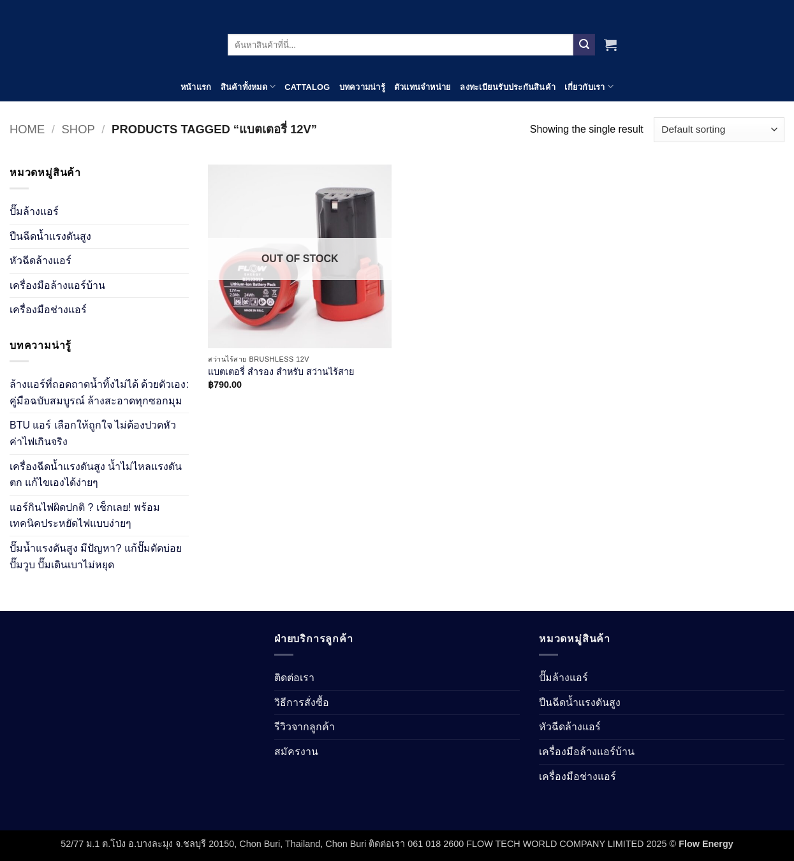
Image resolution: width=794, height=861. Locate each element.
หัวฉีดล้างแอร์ (40, 260)
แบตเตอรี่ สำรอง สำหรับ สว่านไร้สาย (281, 372)
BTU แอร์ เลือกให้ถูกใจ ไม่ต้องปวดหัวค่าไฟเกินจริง (93, 433)
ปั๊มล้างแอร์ (34, 211)
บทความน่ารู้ (362, 87)
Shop (78, 129)
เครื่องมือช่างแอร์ (48, 309)
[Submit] (584, 44)
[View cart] (610, 45)
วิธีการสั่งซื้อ (301, 702)
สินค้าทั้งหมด (248, 86)
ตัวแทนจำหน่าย (423, 87)
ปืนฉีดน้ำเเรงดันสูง (50, 236)
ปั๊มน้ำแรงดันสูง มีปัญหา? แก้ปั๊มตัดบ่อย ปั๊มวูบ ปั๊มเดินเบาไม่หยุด (96, 556)
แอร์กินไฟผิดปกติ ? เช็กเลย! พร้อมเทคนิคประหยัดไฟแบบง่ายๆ (85, 515)
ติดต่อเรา (294, 677)
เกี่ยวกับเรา (589, 86)
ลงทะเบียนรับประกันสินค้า (507, 87)
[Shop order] (719, 129)
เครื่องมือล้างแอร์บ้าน (57, 285)
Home (27, 129)
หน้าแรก (196, 87)
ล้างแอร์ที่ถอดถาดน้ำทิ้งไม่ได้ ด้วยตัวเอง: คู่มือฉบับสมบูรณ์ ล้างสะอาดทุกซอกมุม (99, 392)
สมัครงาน (296, 751)
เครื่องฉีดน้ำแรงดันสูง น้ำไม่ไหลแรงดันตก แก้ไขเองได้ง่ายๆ (96, 475)
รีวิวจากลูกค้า (304, 726)
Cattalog (307, 87)
